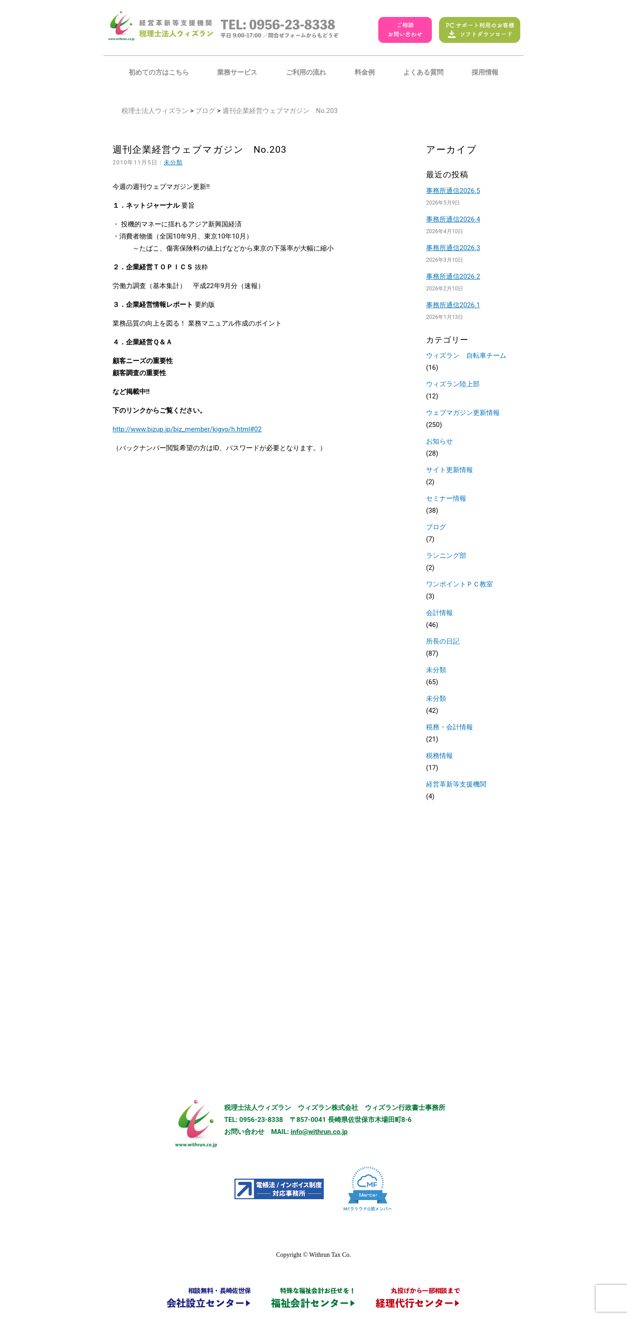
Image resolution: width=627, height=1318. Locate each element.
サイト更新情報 (449, 470)
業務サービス (237, 72)
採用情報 (485, 72)
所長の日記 (443, 641)
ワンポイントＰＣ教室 (459, 584)
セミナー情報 (446, 498)
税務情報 (439, 756)
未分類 (173, 162)
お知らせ (439, 441)
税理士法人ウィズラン (154, 111)
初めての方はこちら (159, 72)
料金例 (365, 72)
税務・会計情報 (449, 727)
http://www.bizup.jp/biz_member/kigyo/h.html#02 (187, 429)
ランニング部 (446, 556)
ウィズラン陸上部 (453, 384)
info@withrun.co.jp (319, 1132)
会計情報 (439, 613)
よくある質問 (423, 72)
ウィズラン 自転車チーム (466, 355)
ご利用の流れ (306, 72)
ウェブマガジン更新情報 (463, 413)
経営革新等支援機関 (456, 784)
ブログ (205, 111)
